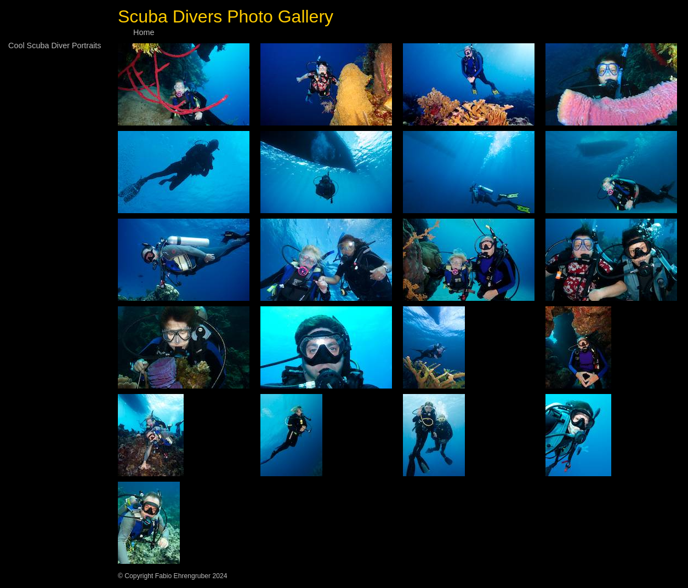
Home (143, 32)
